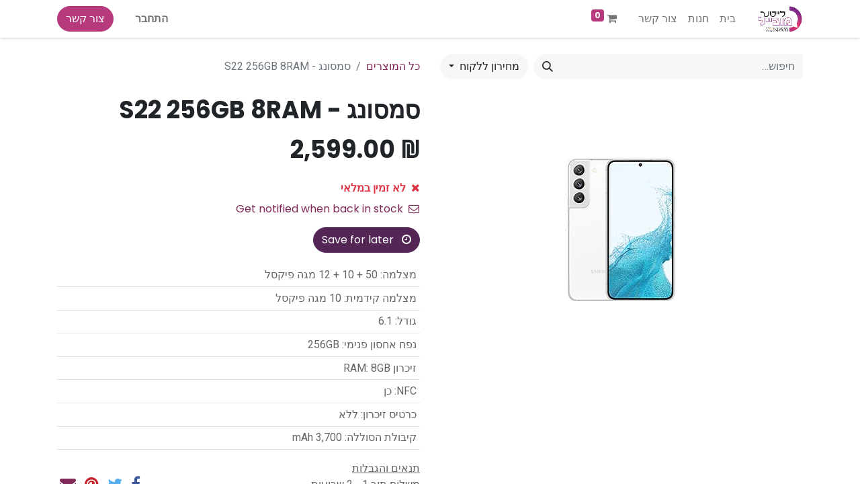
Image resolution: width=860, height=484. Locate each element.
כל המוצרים (393, 66)
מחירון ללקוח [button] (488, 66)
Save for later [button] (366, 239)
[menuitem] (727, 18)
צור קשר (85, 18)
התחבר (151, 18)
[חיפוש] (547, 66)
